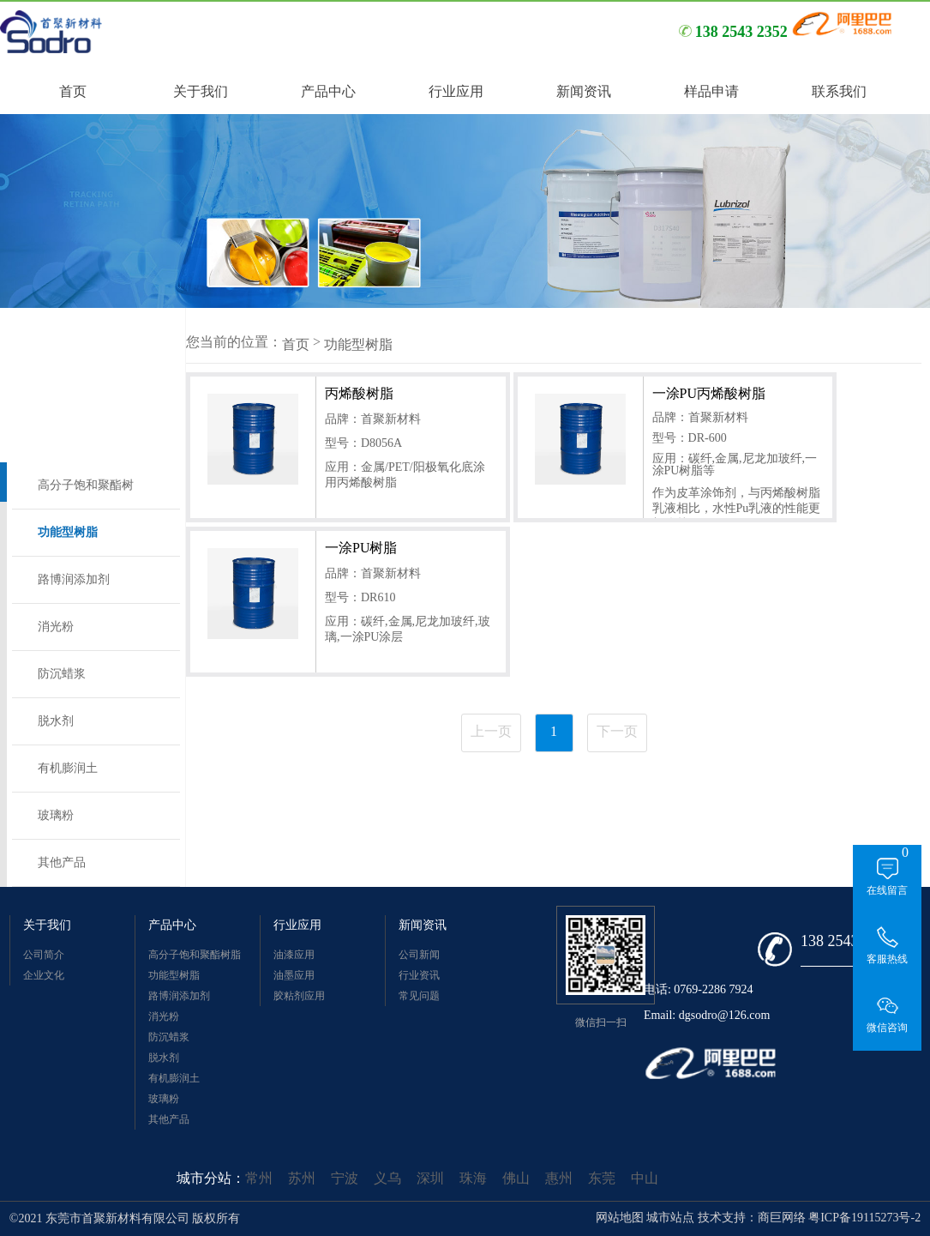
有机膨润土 (68, 768)
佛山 (516, 1178)
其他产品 (62, 862)
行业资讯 (419, 975)
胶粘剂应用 (299, 996)
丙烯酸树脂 (359, 393)
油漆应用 (294, 955)
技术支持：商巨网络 (752, 1217)
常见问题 (419, 996)
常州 (259, 1178)
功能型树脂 (68, 532)
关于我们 (47, 925)
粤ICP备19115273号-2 (864, 1217)
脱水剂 (56, 720)
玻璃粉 (56, 815)
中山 (644, 1178)
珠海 (473, 1178)
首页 (295, 344)
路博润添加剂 (74, 579)
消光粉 (56, 626)
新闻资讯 (423, 925)
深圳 (430, 1178)
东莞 (601, 1178)
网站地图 (620, 1217)
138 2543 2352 (847, 941)
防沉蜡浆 (62, 673)
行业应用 (297, 925)
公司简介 (43, 955)
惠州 (559, 1178)
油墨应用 (294, 975)
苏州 (301, 1178)
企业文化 (43, 975)
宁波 (344, 1178)
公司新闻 (419, 955)
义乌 (387, 1178)
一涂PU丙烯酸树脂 (708, 393)
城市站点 (670, 1217)
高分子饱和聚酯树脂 (86, 494)
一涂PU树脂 (361, 547)
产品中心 (172, 925)
